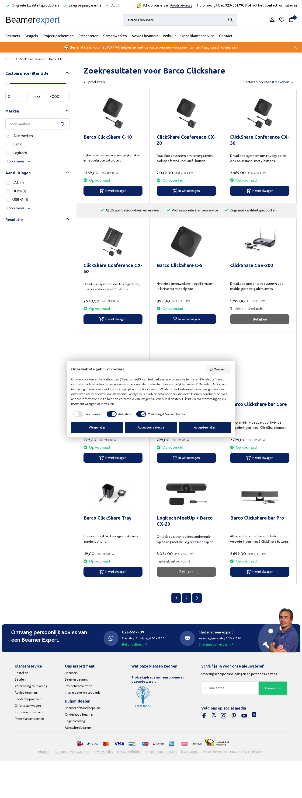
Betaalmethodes (129, 752)
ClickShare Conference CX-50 (112, 268)
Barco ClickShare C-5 (179, 265)
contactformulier (279, 5)
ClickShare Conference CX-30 (259, 140)
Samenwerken (115, 36)
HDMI (16, 191)
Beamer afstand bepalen (82, 708)
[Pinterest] (234, 716)
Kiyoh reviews (181, 5)
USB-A (17, 199)
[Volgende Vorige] (197, 598)
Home (11, 59)
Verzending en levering (31, 686)
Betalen (20, 679)
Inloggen (44, 752)
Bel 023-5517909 (232, 5)
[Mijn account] (272, 20)
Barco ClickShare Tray (107, 517)
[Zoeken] (180, 20)
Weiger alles (97, 427)
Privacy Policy (104, 752)
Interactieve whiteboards (83, 692)
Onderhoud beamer (79, 714)
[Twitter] (214, 716)
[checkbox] (86, 414)
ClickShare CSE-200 (251, 265)
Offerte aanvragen (28, 705)
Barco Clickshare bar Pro (257, 517)
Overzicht (218, 369)
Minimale (16, 96)
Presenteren (88, 36)
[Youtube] (244, 716)
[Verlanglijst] (281, 19)
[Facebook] (204, 716)
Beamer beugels (76, 679)
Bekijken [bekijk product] (260, 319)
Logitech (17, 153)
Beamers (12, 36)
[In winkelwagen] (113, 191)
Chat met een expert (215, 644)
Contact (225, 36)
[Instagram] (223, 716)
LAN (15, 182)
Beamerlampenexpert (161, 752)
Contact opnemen (28, 699)
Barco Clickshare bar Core (258, 404)
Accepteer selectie (151, 427)
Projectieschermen (58, 36)
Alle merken (20, 136)
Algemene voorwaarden (72, 752)
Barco (14, 144)
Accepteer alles (205, 427)
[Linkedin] (254, 716)
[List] (238, 82)
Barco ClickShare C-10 (107, 137)
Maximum (58, 96)
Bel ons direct (135, 644)
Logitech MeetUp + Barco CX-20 (185, 521)
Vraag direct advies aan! (219, 47)
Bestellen (21, 673)
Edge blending (75, 721)
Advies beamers (145, 36)
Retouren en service (29, 712)
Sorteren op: (253, 82)
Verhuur (169, 36)
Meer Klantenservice (29, 719)
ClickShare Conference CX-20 (186, 140)
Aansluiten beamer (78, 727)
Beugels (31, 36)
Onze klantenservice (197, 36)
